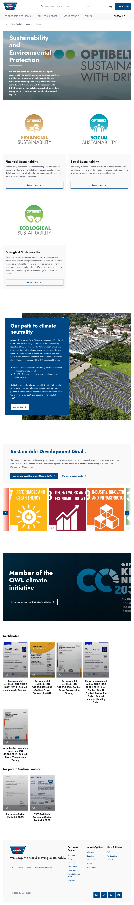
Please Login (123, 6)
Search (89, 6)
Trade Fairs (91, 859)
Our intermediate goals (74, 475)
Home (5, 24)
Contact (110, 859)
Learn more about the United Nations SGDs (34, 475)
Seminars (71, 855)
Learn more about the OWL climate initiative (33, 602)
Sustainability (41, 24)
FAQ (108, 852)
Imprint (20, 867)
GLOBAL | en (120, 16)
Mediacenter (72, 866)
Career (89, 863)
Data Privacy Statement (43, 867)
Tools (70, 859)
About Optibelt (16, 24)
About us (29, 24)
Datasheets (72, 870)
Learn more (34, 185)
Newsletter (72, 880)
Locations (90, 856)
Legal (29, 867)
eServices (71, 863)
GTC (12, 867)
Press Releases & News (74, 875)
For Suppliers (112, 856)
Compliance (91, 867)
